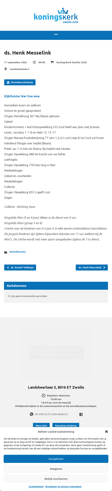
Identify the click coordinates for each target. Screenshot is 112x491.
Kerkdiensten (18, 251)
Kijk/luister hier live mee (22, 96)
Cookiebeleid (36, 486)
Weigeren (56, 468)
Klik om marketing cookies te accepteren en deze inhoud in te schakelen (56, 352)
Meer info (41, 425)
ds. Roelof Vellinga (20, 267)
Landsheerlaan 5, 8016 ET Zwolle (56, 387)
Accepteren (56, 458)
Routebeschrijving (20, 82)
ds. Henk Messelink (91, 267)
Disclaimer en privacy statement (63, 486)
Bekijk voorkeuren (56, 478)
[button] (106, 431)
